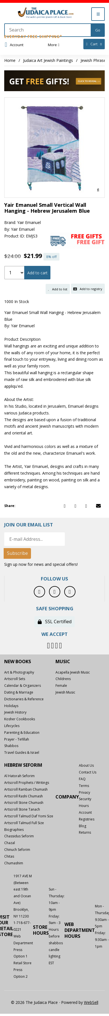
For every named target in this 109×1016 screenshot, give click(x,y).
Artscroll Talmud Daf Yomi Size (28, 816)
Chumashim (13, 863)
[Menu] (98, 14)
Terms (84, 785)
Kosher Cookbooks (19, 719)
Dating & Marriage (18, 692)
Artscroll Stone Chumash (23, 802)
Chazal (9, 842)
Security (85, 799)
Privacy (84, 792)
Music (62, 662)
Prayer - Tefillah (16, 739)
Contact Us (87, 772)
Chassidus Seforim (19, 836)
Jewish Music (65, 692)
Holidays (11, 705)
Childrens (63, 678)
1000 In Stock (16, 301)
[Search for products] (48, 30)
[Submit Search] (98, 30)
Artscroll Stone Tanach (22, 809)
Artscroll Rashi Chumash (23, 796)
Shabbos (11, 745)
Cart (94, 44)
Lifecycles (11, 725)
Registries (86, 819)
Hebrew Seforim (23, 765)
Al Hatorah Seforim (19, 775)
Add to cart (37, 272)
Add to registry (87, 289)
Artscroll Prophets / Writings (26, 782)
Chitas (9, 856)
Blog (82, 826)
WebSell (91, 1002)
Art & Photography (19, 672)
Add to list (57, 289)
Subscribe (17, 553)
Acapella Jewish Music (72, 672)
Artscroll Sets (14, 678)
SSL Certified (55, 621)
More (53, 44)
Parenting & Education (21, 732)
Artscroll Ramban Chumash (26, 789)
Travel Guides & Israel (21, 752)
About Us (86, 765)
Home (9, 60)
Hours (84, 805)
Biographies (14, 829)
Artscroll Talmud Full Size (24, 822)
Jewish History (15, 712)
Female (61, 685)
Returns (85, 832)
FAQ (82, 779)
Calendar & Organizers (22, 685)
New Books (17, 662)
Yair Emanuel (29, 222)
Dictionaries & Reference (24, 699)
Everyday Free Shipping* (33, 36)
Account (14, 45)
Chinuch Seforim (17, 849)
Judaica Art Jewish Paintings (48, 60)
